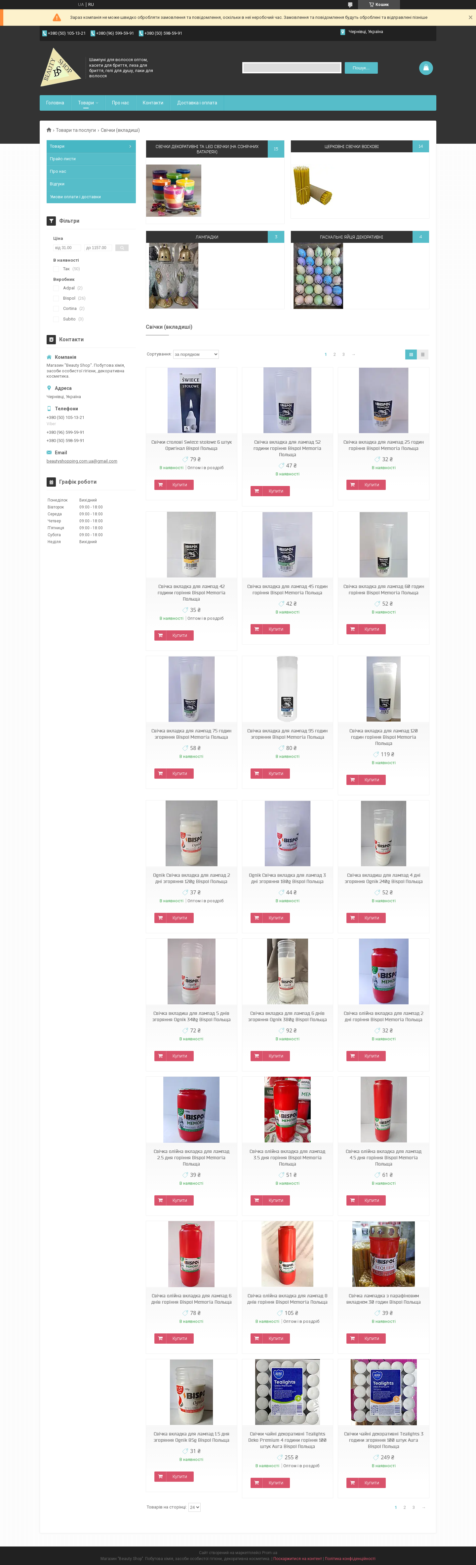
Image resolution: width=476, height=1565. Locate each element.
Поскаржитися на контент (297, 1558)
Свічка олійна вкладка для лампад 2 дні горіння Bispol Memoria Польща (383, 1016)
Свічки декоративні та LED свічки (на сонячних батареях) (207, 149)
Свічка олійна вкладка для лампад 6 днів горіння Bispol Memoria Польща (191, 1299)
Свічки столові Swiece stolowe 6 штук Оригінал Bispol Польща (191, 445)
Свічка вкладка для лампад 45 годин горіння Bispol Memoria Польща (287, 589)
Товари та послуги (76, 130)
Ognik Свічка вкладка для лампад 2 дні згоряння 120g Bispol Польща (191, 878)
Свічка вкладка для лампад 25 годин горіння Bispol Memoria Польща (383, 445)
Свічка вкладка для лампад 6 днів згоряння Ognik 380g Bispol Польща (287, 1016)
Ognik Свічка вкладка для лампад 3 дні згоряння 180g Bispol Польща (287, 878)
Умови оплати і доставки (75, 196)
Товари (86, 102)
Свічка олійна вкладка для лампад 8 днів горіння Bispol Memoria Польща (287, 1299)
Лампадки (207, 236)
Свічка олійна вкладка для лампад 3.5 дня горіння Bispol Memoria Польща (287, 1158)
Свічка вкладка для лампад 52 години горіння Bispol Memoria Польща (287, 448)
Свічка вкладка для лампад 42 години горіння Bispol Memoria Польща (191, 593)
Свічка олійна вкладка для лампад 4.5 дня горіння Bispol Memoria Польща (383, 1158)
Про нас (120, 102)
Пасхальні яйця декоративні (351, 236)
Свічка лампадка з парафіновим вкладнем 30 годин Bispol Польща (383, 1299)
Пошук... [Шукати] (361, 67)
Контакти (153, 102)
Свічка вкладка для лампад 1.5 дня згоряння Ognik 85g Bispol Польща (191, 1437)
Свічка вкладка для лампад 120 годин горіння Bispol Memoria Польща (383, 737)
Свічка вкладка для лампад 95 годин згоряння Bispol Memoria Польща (287, 734)
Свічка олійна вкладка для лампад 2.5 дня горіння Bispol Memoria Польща (191, 1158)
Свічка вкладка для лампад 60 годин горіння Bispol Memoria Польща (383, 589)
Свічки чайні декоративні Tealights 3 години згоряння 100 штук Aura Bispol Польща (383, 1440)
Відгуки (57, 183)
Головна (55, 102)
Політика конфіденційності (350, 1558)
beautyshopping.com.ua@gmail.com (82, 461)
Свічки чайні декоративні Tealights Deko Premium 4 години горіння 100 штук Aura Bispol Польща (287, 1440)
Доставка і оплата (197, 102)
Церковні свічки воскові (352, 146)
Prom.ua (269, 1552)
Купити (180, 484)
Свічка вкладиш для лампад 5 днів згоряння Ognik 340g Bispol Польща (191, 1016)
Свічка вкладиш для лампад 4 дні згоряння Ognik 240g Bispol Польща (384, 878)
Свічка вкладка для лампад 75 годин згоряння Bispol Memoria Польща (191, 734)
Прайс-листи (63, 158)
